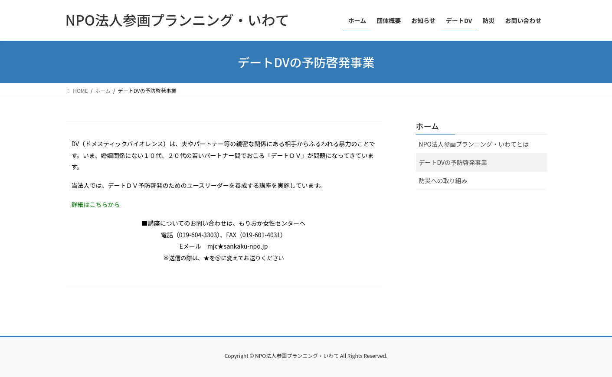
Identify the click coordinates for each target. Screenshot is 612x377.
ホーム (427, 125)
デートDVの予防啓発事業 (453, 162)
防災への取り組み (443, 180)
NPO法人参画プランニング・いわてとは (474, 144)
